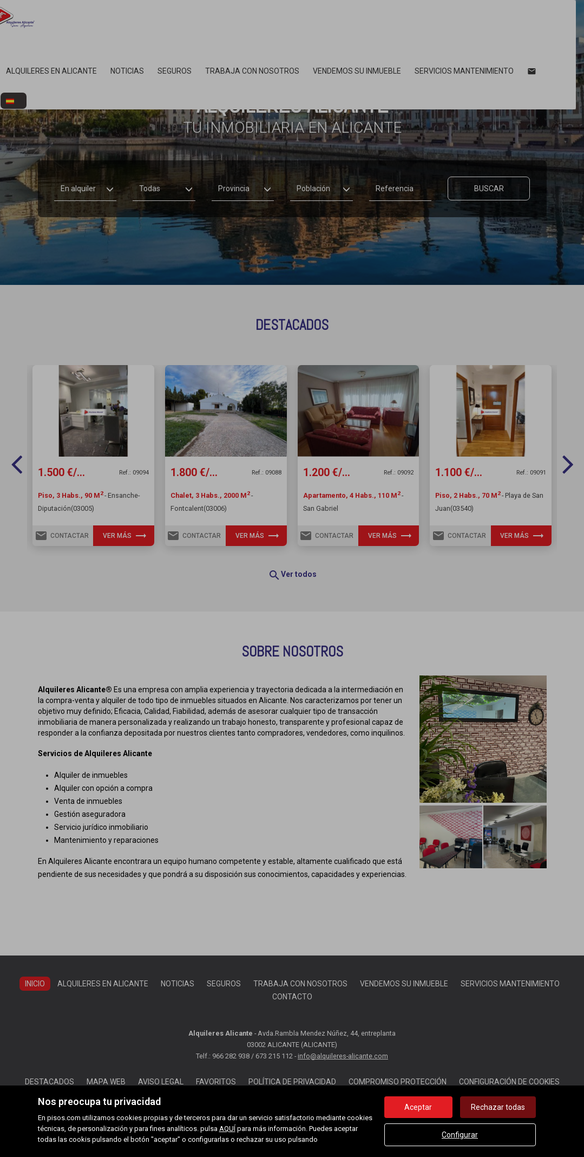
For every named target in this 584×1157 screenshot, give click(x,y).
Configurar (460, 1134)
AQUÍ (227, 1128)
